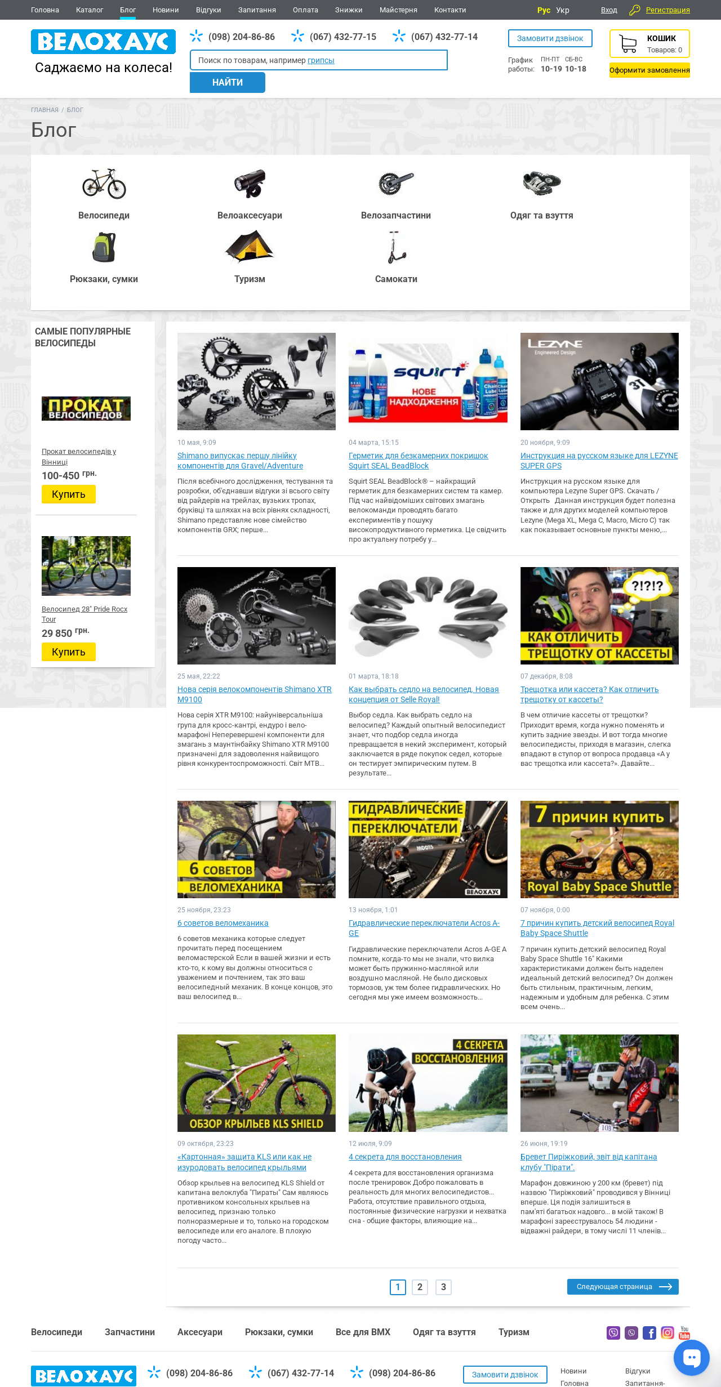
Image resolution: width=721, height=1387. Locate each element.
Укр (562, 10)
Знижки (349, 10)
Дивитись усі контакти (348, 1335)
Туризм (514, 1255)
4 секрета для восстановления (405, 1079)
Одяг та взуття (444, 1255)
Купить (69, 417)
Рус (543, 10)
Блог (128, 10)
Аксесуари (199, 1255)
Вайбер (613, 1256)
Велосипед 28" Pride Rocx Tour (92, 529)
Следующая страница (614, 1209)
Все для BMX (363, 1255)
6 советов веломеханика (223, 845)
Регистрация (668, 10)
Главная (45, 96)
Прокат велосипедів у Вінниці (93, 375)
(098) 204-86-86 (241, 37)
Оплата (305, 10)
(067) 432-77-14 (444, 37)
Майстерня (398, 10)
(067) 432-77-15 (343, 37)
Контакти (450, 10)
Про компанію (649, 1329)
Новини (166, 10)
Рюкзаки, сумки (279, 1255)
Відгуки (208, 10)
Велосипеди (56, 1255)
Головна (45, 10)
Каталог (89, 10)
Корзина (649, 53)
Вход (609, 10)
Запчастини (130, 1255)
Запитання (257, 10)
